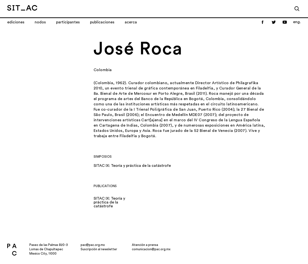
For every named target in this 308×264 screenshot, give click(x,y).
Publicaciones (102, 22)
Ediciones (15, 22)
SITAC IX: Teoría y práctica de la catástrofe (132, 166)
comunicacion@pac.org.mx (151, 249)
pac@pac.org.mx (93, 244)
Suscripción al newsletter (99, 249)
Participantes (68, 22)
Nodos (40, 22)
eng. (297, 22)
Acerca (131, 22)
